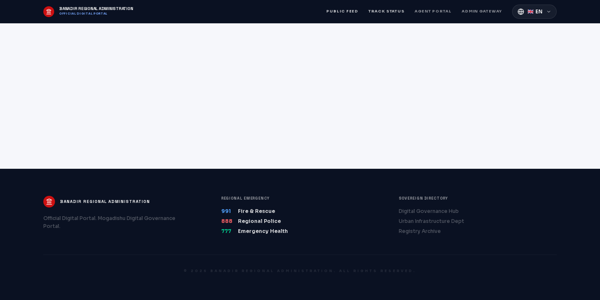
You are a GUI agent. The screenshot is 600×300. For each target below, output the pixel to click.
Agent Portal (433, 11)
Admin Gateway (482, 11)
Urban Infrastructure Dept (431, 221)
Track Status (386, 11)
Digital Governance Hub (429, 211)
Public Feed (342, 11)
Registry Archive (420, 231)
